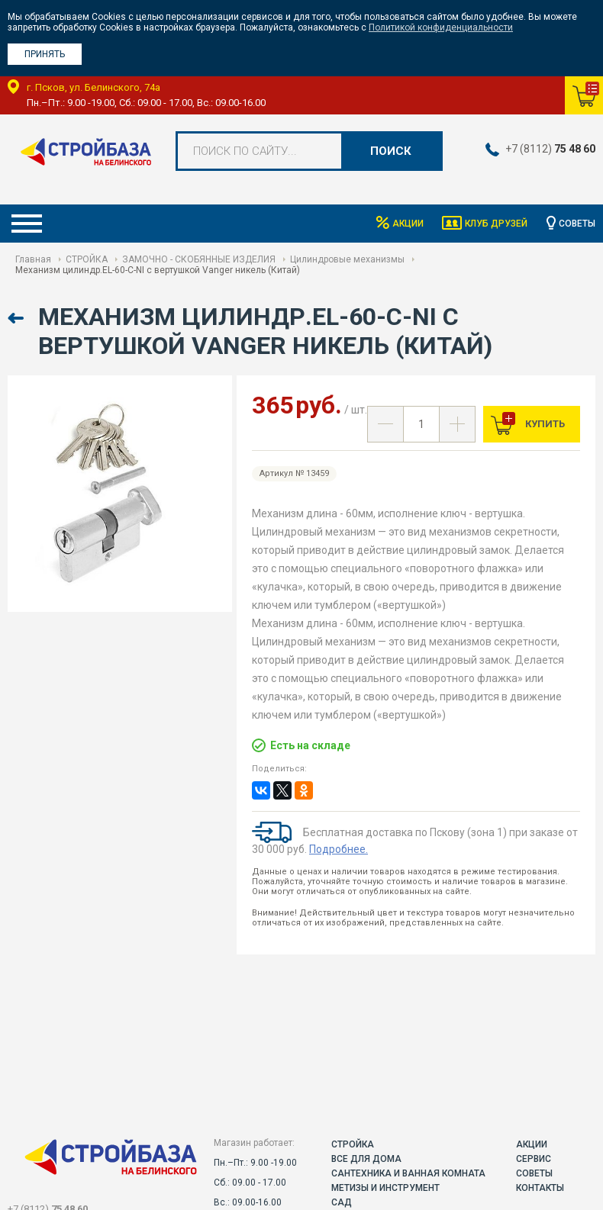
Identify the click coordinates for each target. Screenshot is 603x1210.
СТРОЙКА (87, 259)
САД (341, 1202)
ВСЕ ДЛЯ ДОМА (366, 1159)
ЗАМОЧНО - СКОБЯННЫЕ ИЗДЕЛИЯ (199, 259)
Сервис (533, 1159)
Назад (17, 318)
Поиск (390, 151)
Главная (33, 259)
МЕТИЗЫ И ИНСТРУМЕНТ (385, 1188)
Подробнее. (338, 849)
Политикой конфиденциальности (441, 27)
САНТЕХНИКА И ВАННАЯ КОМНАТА (408, 1173)
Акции (407, 223)
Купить (544, 424)
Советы (577, 223)
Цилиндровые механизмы (347, 259)
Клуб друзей (496, 223)
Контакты (540, 1188)
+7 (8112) (550, 149)
